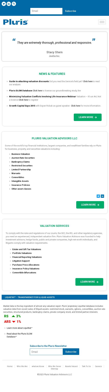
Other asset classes (21, 189)
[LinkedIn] (9, 4)
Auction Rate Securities (23, 158)
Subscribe (70, 11)
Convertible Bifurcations (24, 272)
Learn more (88, 117)
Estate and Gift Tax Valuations (26, 249)
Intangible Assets (20, 181)
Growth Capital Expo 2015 (22, 106)
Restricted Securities (22, 165)
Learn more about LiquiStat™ (19, 328)
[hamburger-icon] (102, 22)
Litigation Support (21, 261)
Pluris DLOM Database (20, 90)
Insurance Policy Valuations (25, 268)
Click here (87, 81)
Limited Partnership (21, 169)
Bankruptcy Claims (21, 162)
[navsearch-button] (14, 4)
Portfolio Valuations (22, 253)
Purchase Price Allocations (25, 265)
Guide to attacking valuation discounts (29, 81)
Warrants (16, 173)
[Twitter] (4, 4)
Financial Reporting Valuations (27, 257)
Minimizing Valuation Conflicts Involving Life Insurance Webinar (42, 96)
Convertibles (18, 177)
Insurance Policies (21, 185)
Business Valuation (21, 154)
